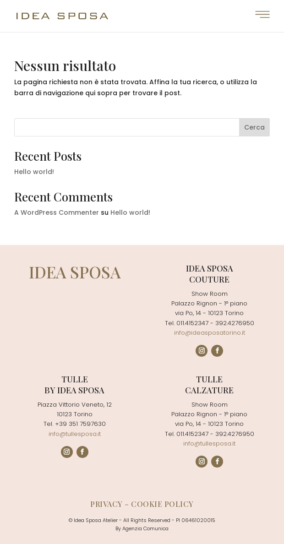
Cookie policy (162, 504)
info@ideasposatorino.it (209, 332)
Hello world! (34, 171)
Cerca (254, 127)
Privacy (106, 504)
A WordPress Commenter (56, 212)
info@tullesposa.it (75, 434)
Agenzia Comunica (145, 528)
